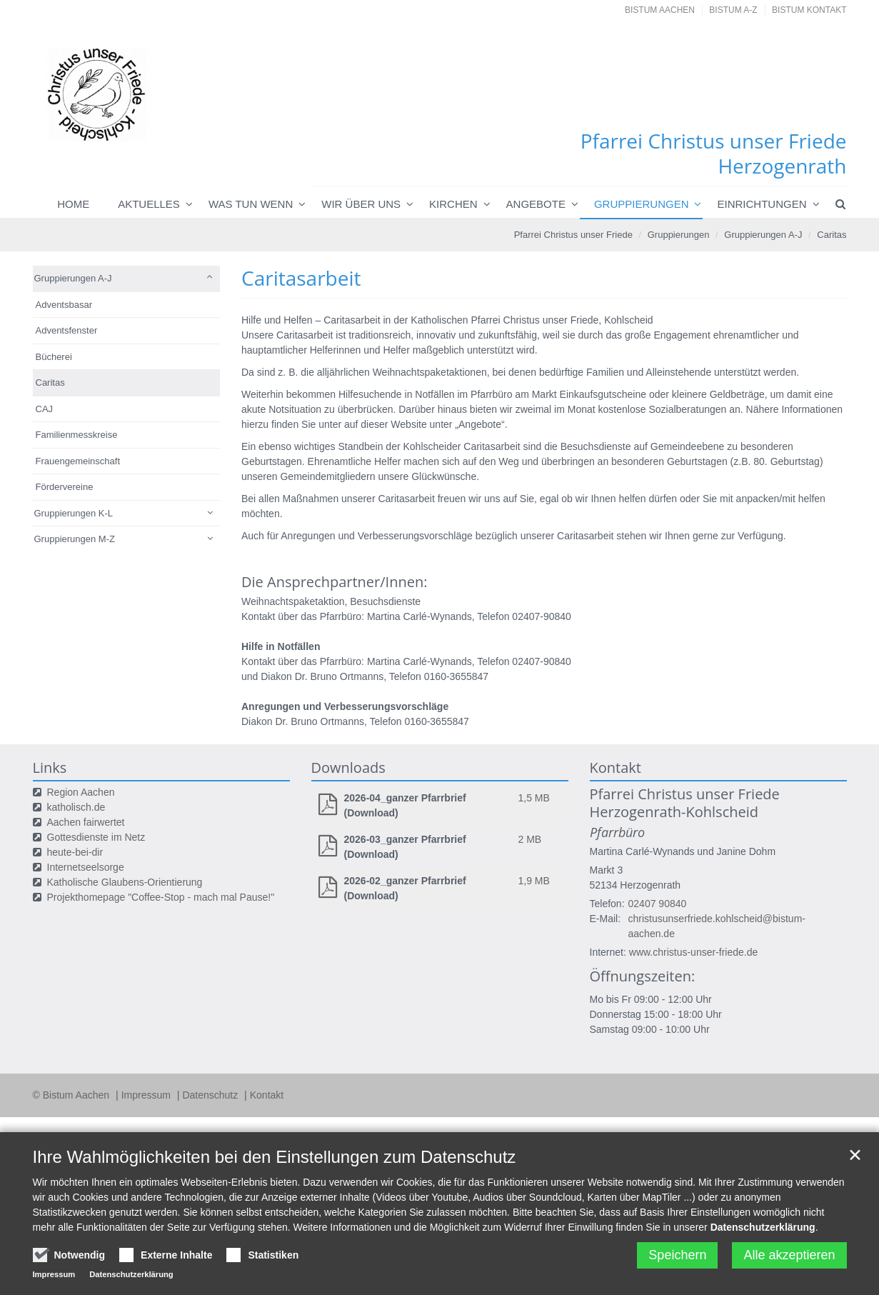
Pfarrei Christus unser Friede (573, 234)
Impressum (147, 1095)
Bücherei (54, 356)
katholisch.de (76, 807)
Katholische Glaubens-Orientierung (125, 882)
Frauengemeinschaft (78, 461)
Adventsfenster (67, 330)
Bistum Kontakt (809, 10)
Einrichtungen (761, 204)
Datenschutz (211, 1095)
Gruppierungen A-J (763, 234)
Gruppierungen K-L (74, 513)
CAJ (45, 409)
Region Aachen (81, 792)
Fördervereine (65, 486)
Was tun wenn (251, 204)
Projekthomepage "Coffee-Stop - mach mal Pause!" (161, 897)
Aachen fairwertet (86, 822)
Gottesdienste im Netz (96, 837)
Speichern (677, 1255)
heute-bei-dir (75, 852)
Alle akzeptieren (789, 1255)
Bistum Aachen (660, 10)
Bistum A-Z (733, 10)
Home (73, 204)
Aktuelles (149, 204)
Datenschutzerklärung (762, 1227)
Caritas (831, 234)
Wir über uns (361, 204)
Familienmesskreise (77, 434)
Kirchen (453, 204)
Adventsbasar (64, 304)
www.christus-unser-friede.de (693, 952)
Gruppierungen (641, 204)
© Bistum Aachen (72, 1095)
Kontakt (266, 1095)
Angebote (536, 204)
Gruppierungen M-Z (74, 539)
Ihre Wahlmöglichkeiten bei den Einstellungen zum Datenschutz (274, 1156)
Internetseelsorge (85, 867)
